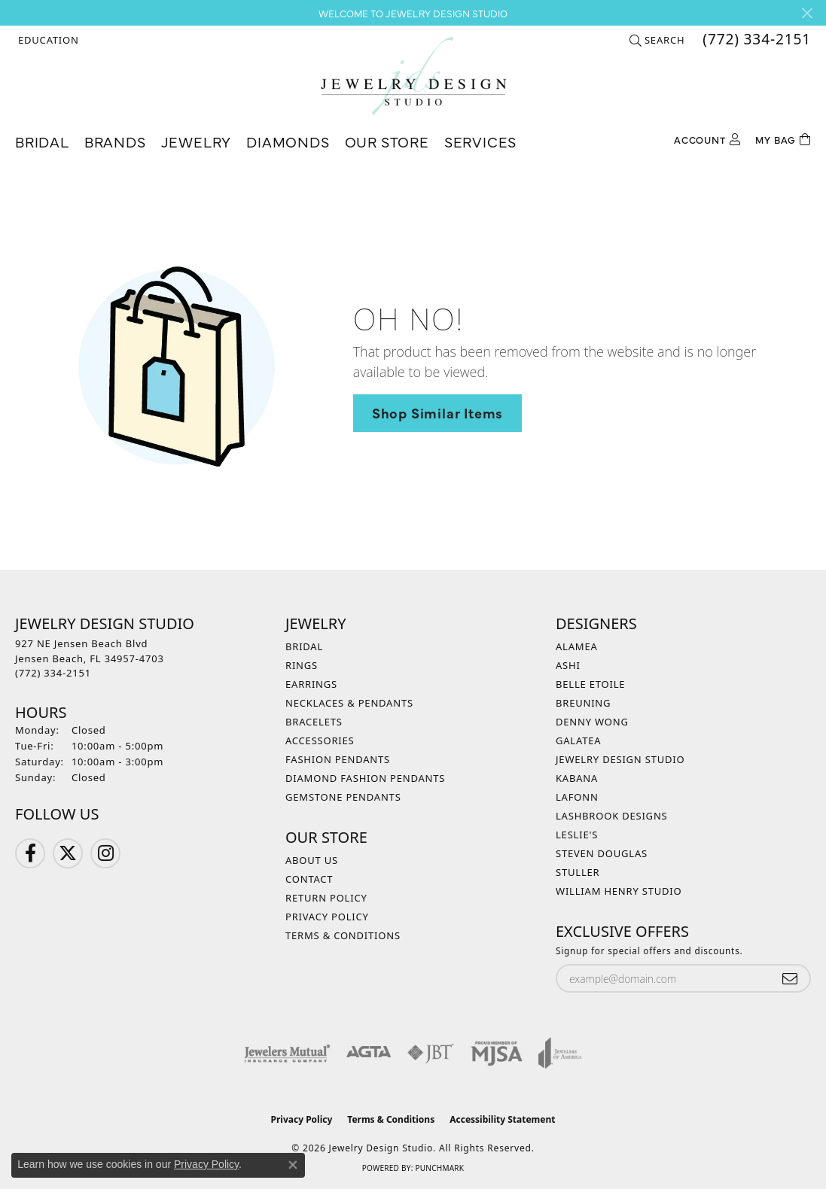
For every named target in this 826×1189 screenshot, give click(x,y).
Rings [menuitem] (301, 665)
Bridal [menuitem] (304, 646)
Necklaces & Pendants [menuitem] (349, 703)
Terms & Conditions (343, 935)
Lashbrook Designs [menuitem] (612, 816)
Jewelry (196, 141)
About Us (311, 860)
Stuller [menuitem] (577, 872)
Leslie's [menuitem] (577, 834)
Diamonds (287, 141)
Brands (115, 141)
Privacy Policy (327, 916)
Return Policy (326, 898)
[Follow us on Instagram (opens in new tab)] (105, 853)
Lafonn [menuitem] (577, 797)
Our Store (387, 141)
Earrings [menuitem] (311, 684)
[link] (755, 40)
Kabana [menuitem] (577, 778)
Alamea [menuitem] (577, 646)
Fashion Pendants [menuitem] (337, 759)
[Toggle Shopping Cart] (783, 138)
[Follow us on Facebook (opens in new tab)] (30, 853)
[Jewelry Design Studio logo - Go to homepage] (413, 76)
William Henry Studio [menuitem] (619, 891)
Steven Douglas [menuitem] (602, 853)
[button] (47, 40)
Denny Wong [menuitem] (592, 721)
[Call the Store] (53, 673)
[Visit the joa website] (560, 1053)
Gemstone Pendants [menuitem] (343, 797)
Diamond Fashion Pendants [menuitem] (365, 778)
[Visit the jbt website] (431, 1053)
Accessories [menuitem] (320, 740)
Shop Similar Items (437, 412)
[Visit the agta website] (369, 1053)
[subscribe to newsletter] (789, 978)
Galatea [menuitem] (578, 740)
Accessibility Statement (502, 1119)
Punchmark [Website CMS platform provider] (439, 1168)
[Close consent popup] (292, 1164)
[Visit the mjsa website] (497, 1053)
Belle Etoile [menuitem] (590, 684)
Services (480, 141)
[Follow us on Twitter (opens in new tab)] (68, 853)
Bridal (42, 141)
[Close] (806, 13)
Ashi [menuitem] (568, 665)
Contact (309, 879)
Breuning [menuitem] (583, 703)
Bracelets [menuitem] (314, 721)
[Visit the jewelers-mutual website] (287, 1053)
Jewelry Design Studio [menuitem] (620, 759)
